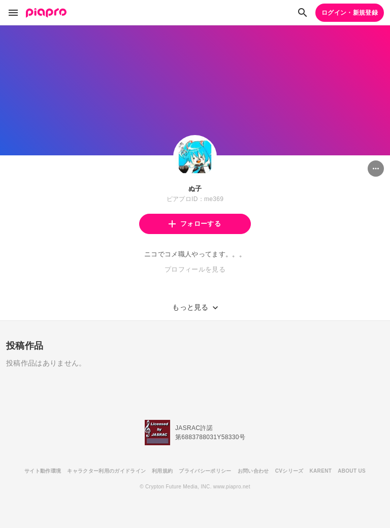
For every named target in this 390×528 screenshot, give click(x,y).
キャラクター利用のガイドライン (106, 471)
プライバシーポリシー (205, 471)
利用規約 (162, 471)
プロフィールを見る (195, 269)
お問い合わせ (253, 471)
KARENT (321, 471)
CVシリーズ (289, 471)
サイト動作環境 (42, 471)
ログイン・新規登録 (349, 12)
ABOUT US (352, 471)
